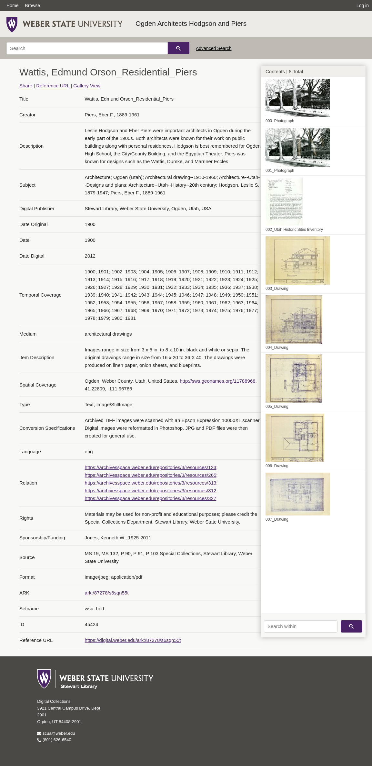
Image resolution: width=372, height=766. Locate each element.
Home (12, 5)
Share (25, 85)
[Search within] (300, 626)
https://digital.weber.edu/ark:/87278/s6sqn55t (133, 640)
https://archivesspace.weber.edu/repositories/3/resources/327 (150, 498)
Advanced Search (214, 48)
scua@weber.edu (56, 733)
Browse (32, 5)
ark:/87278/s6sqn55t (107, 592)
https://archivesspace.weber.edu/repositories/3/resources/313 (150, 483)
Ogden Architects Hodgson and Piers (191, 23)
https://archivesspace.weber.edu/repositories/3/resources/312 (150, 490)
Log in (363, 5)
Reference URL (52, 85)
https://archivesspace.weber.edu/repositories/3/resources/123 (150, 467)
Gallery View (86, 85)
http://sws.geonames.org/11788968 (217, 381)
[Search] (87, 48)
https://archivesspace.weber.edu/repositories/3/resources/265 (150, 475)
